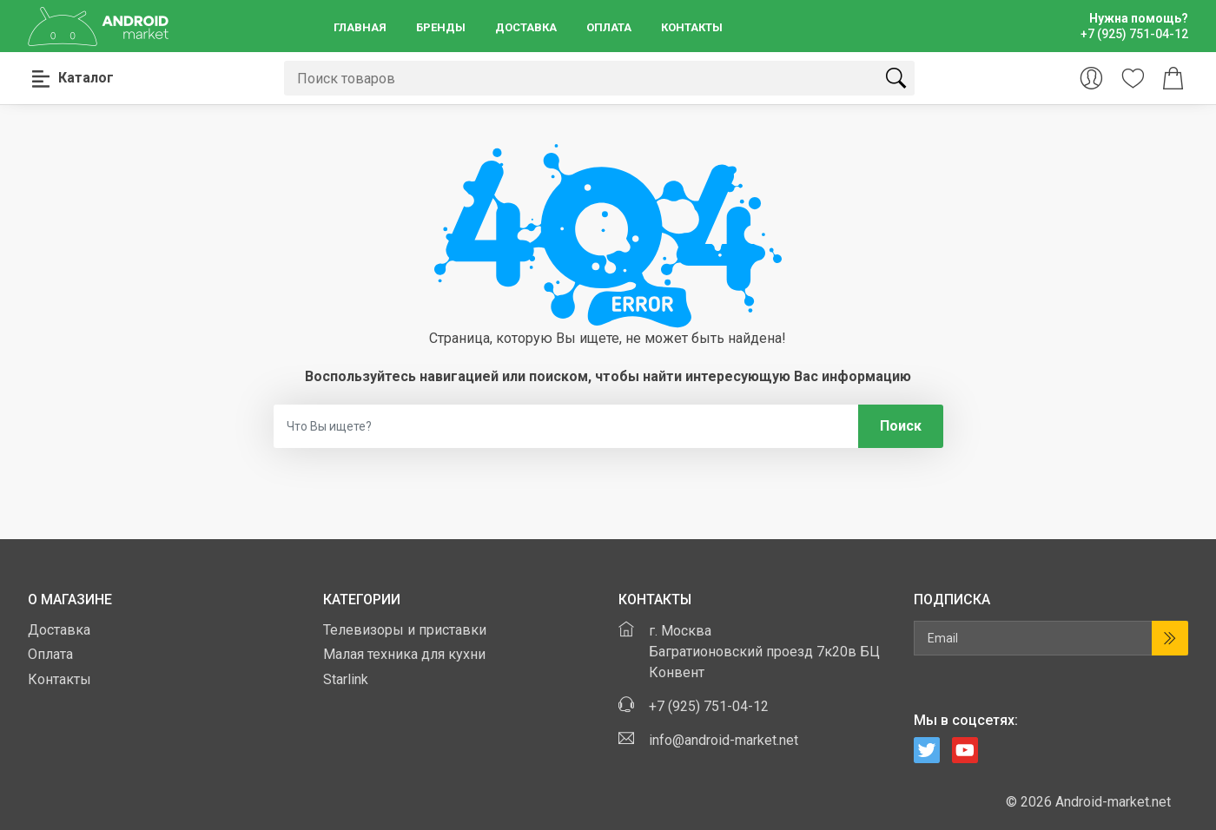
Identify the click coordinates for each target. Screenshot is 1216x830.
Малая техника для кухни (404, 654)
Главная (360, 27)
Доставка (526, 27)
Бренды (441, 27)
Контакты (692, 27)
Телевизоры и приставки (404, 630)
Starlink (345, 679)
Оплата (608, 27)
